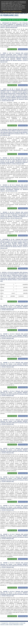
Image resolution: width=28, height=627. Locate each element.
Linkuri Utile (22, 623)
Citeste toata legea (12, 49)
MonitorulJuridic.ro (15, 623)
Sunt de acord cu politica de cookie (11, 11)
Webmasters (16, 624)
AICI (4, 9)
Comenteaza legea (23, 49)
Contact (21, 624)
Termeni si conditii (4, 624)
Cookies (11, 624)
